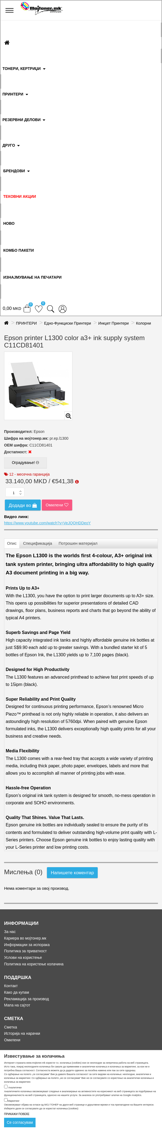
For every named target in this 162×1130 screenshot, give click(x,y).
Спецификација (37, 543)
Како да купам (16, 992)
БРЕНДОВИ (14, 171)
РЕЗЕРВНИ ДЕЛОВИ (21, 120)
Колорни (143, 323)
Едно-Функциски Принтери (67, 323)
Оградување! (25, 463)
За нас (10, 931)
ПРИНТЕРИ (12, 94)
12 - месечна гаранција (29, 474)
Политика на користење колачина (33, 964)
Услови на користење (23, 957)
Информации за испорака (27, 945)
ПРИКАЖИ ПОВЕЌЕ (17, 1114)
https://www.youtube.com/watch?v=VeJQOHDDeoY (47, 523)
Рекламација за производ (26, 999)
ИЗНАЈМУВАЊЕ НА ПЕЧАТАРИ (32, 277)
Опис (12, 543)
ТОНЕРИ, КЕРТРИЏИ (21, 68)
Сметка (10, 1027)
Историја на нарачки (22, 1033)
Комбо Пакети (18, 250)
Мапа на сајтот (17, 1005)
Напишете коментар (72, 872)
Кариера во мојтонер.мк (25, 938)
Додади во (23, 505)
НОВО (9, 223)
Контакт (11, 986)
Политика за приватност (25, 951)
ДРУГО (8, 145)
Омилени (57, 505)
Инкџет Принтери (113, 323)
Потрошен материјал (78, 543)
